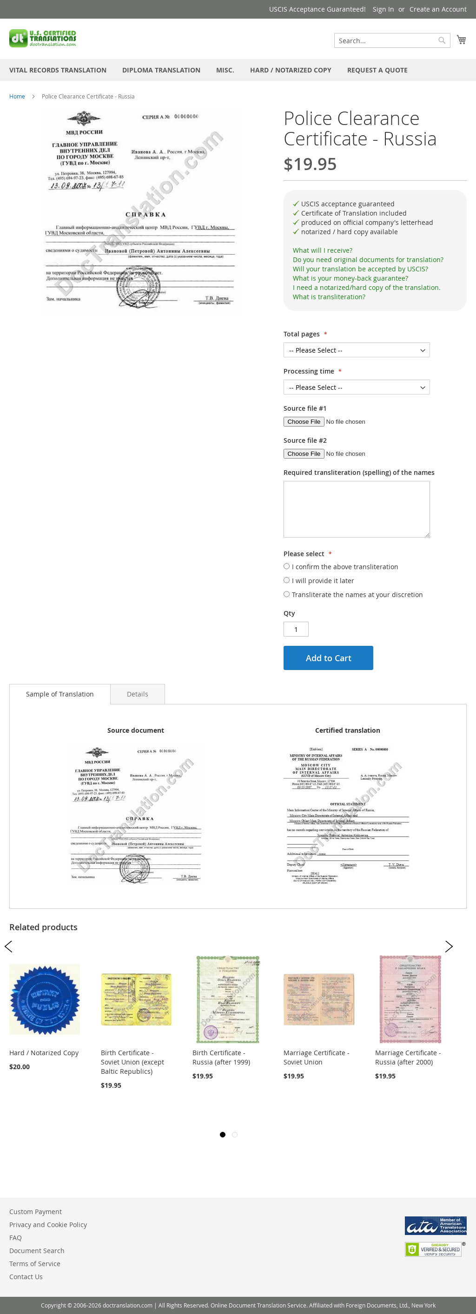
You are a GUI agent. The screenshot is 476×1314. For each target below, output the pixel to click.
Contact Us (26, 1276)
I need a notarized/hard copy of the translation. (367, 287)
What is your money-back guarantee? (350, 278)
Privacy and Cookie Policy (48, 1224)
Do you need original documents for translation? (368, 259)
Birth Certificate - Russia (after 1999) (221, 1057)
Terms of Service (34, 1263)
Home (17, 96)
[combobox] (392, 40)
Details (137, 694)
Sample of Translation (60, 694)
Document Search (37, 1250)
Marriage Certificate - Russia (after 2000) (408, 1057)
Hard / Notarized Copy (44, 1052)
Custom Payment (35, 1211)
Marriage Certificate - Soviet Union (317, 1057)
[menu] (238, 70)
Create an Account (438, 9)
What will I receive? (322, 250)
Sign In (383, 9)
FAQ (15, 1237)
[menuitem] (58, 70)
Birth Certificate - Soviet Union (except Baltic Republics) (132, 1062)
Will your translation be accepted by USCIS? (360, 268)
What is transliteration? (329, 296)
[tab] (375, 250)
